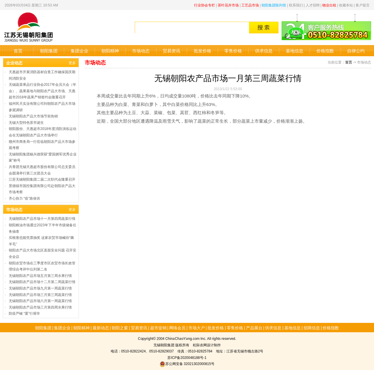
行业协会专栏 (204, 4)
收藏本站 (346, 4)
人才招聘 (313, 4)
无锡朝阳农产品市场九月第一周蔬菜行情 (40, 287)
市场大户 (196, 327)
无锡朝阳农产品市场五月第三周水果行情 (40, 275)
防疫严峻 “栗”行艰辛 (24, 313)
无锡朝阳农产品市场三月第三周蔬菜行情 (40, 294)
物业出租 (329, 4)
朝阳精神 (110, 50)
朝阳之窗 (120, 327)
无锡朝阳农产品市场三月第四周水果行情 (40, 306)
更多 (72, 62)
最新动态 (101, 327)
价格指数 (325, 50)
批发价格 (202, 50)
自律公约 (356, 50)
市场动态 (141, 50)
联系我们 (296, 4)
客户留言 (363, 4)
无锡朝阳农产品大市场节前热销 (33, 115)
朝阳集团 (49, 50)
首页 (18, 50)
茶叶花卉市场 (228, 4)
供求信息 (264, 50)
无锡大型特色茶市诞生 (26, 122)
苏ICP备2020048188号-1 (186, 357)
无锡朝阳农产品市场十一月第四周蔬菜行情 (42, 218)
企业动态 (14, 63)
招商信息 (312, 327)
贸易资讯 (171, 50)
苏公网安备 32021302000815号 (187, 363)
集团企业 (79, 50)
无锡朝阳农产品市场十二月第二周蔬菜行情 (42, 281)
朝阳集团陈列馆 (274, 4)
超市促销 (158, 327)
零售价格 (233, 50)
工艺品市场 (250, 4)
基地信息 (294, 50)
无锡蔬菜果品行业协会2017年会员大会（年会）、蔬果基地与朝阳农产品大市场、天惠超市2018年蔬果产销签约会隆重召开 (42, 90)
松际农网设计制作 (207, 344)
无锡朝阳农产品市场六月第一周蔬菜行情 (40, 300)
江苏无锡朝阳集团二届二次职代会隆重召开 (42, 179)
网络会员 (177, 327)
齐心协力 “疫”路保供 (24, 198)
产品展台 (254, 327)
